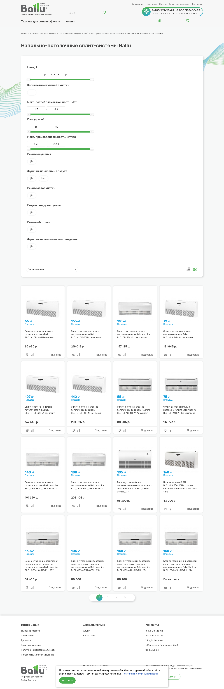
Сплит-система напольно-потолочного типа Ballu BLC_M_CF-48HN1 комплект (86, 410)
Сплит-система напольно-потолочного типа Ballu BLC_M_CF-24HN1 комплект (178, 334)
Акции (86, 631)
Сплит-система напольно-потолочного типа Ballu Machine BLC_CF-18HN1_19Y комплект (133, 410)
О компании (137, 4)
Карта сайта (89, 635)
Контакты (196, 4)
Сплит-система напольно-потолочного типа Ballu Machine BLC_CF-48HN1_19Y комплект (41, 485)
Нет (43, 178)
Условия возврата (30, 631)
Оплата (163, 4)
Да (31, 161)
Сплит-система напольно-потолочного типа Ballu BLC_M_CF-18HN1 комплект (39, 334)
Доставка (152, 4)
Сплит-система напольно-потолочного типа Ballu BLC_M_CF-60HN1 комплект (86, 334)
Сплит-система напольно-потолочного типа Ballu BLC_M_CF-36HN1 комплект (40, 410)
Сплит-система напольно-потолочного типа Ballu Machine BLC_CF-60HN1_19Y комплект (87, 485)
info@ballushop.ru (154, 640)
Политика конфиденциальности (38, 650)
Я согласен (67, 680)
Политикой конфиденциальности (140, 673)
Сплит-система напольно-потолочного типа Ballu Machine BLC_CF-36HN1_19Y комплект (133, 334)
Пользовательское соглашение (37, 654)
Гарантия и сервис (179, 4)
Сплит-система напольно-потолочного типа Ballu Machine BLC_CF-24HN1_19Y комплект (179, 410)
